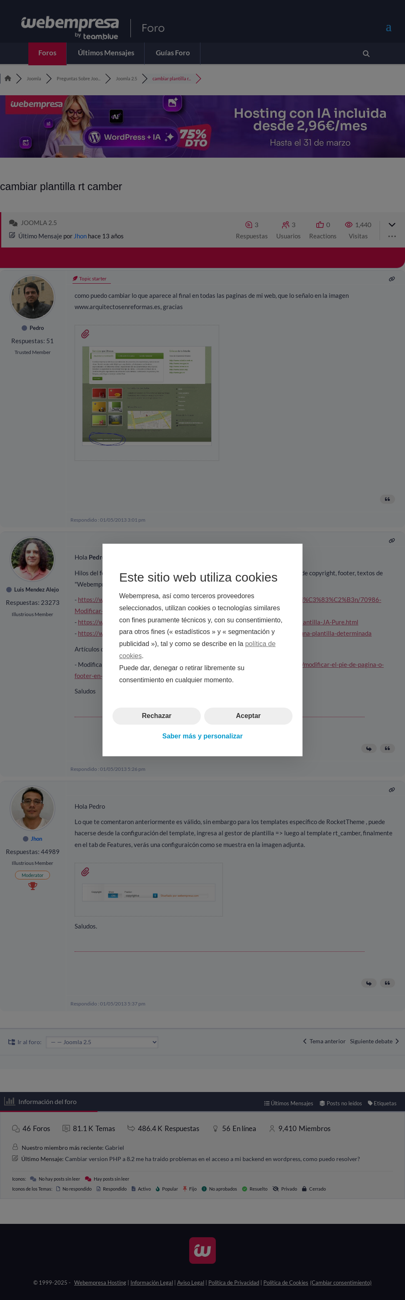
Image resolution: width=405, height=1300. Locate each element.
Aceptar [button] (248, 715)
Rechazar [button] (156, 715)
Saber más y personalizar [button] (202, 736)
